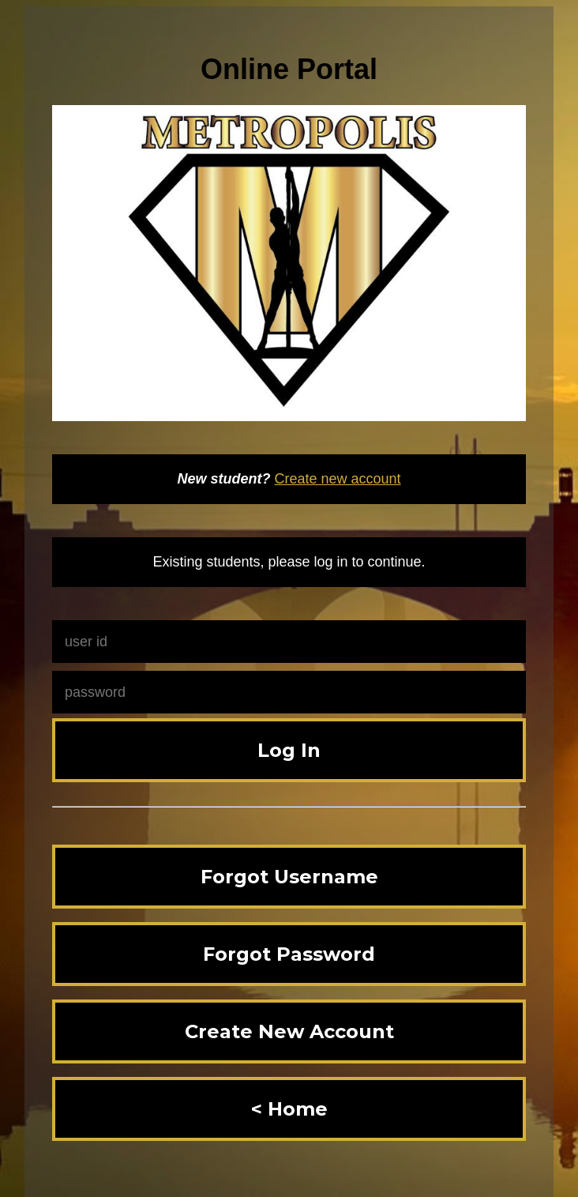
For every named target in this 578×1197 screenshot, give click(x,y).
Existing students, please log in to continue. (288, 561)
